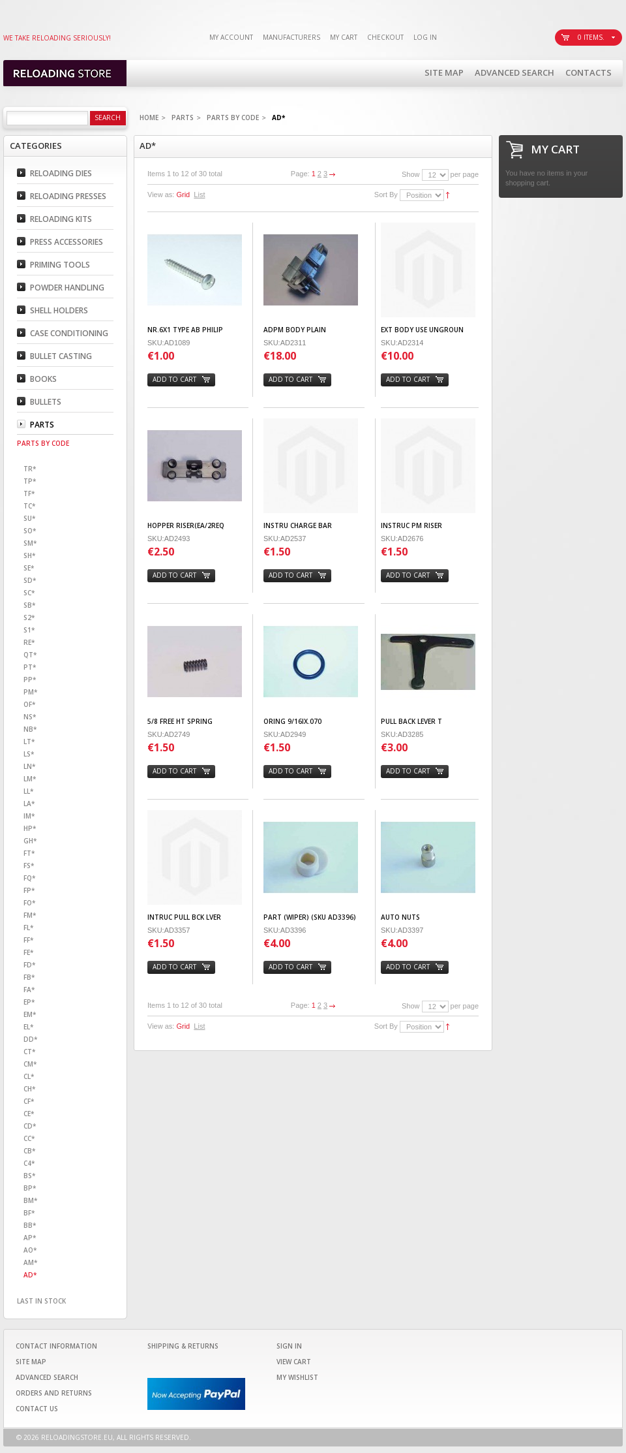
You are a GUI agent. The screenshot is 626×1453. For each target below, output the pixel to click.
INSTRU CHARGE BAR (297, 525)
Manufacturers (291, 37)
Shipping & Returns (182, 1346)
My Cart (343, 37)
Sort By (386, 194)
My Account (231, 37)
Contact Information (56, 1346)
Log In (425, 37)
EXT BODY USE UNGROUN (422, 329)
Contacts (588, 72)
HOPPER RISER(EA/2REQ (185, 525)
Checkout (385, 37)
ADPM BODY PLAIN (294, 329)
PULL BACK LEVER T (411, 721)
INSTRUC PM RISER (411, 525)
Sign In (289, 1346)
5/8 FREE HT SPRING (180, 721)
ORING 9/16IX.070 (292, 721)
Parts (182, 117)
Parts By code (233, 117)
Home (149, 117)
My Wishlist (297, 1377)
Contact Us (37, 1408)
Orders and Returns (54, 1393)
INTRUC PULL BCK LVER (184, 917)
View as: (160, 194)
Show (411, 174)
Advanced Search (514, 72)
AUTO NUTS (400, 917)
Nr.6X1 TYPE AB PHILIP (185, 329)
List (199, 194)
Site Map (444, 72)
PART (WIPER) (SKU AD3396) (309, 917)
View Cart (293, 1361)
